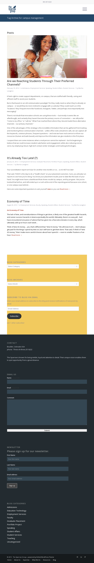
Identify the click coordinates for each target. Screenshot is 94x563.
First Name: (11, 455)
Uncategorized (13, 541)
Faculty (38, 205)
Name (13, 378)
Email (13, 388)
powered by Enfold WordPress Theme (41, 557)
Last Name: (11, 465)
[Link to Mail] (77, 557)
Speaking (49, 88)
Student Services (68, 88)
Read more (65, 189)
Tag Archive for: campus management (25, 18)
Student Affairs (57, 88)
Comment (10, 398)
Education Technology (16, 510)
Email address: (12, 475)
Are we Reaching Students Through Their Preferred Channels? (40, 82)
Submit (47, 430)
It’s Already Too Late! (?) (22, 158)
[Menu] (83, 9)
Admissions (26, 88)
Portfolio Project (56, 162)
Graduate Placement (44, 162)
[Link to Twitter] (85, 557)
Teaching (11, 538)
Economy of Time (18, 201)
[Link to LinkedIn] (81, 557)
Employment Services (37, 88)
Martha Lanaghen (22, 164)
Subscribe (14, 316)
